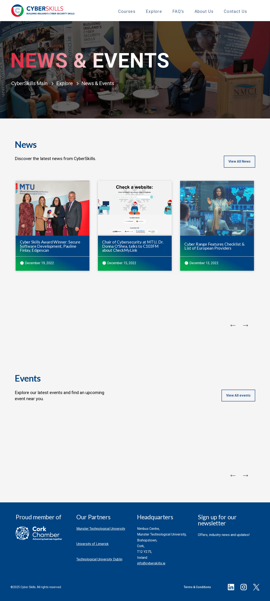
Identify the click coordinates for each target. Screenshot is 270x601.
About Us (203, 11)
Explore (154, 11)
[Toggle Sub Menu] (139, 11)
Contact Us (235, 11)
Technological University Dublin (99, 559)
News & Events (97, 83)
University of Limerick (92, 544)
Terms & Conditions (197, 587)
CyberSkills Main (29, 83)
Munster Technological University (100, 529)
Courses (126, 11)
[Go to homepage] (43, 10)
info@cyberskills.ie (151, 563)
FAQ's (178, 11)
